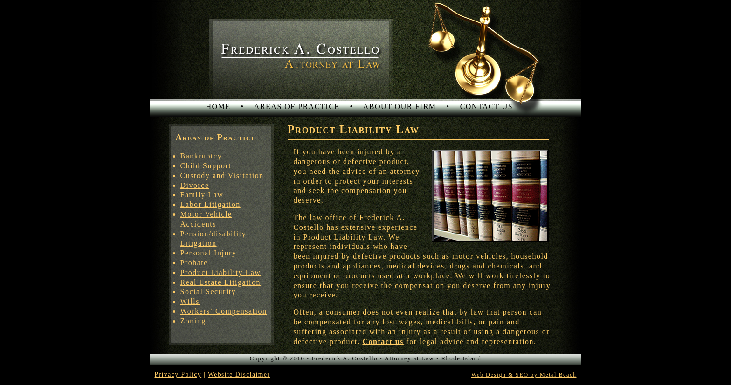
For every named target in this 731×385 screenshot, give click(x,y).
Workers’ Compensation (223, 311)
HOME (218, 106)
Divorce (194, 185)
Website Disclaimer (239, 374)
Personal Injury (208, 253)
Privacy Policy (178, 374)
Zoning (193, 321)
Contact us (383, 341)
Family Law (202, 195)
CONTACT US (486, 106)
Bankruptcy (201, 156)
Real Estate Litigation (220, 282)
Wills (190, 301)
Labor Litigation (210, 204)
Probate (194, 263)
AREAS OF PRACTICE (297, 106)
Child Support (206, 166)
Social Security (208, 292)
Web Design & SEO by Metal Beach (524, 374)
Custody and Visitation (222, 175)
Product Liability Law (220, 272)
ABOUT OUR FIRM (399, 106)
